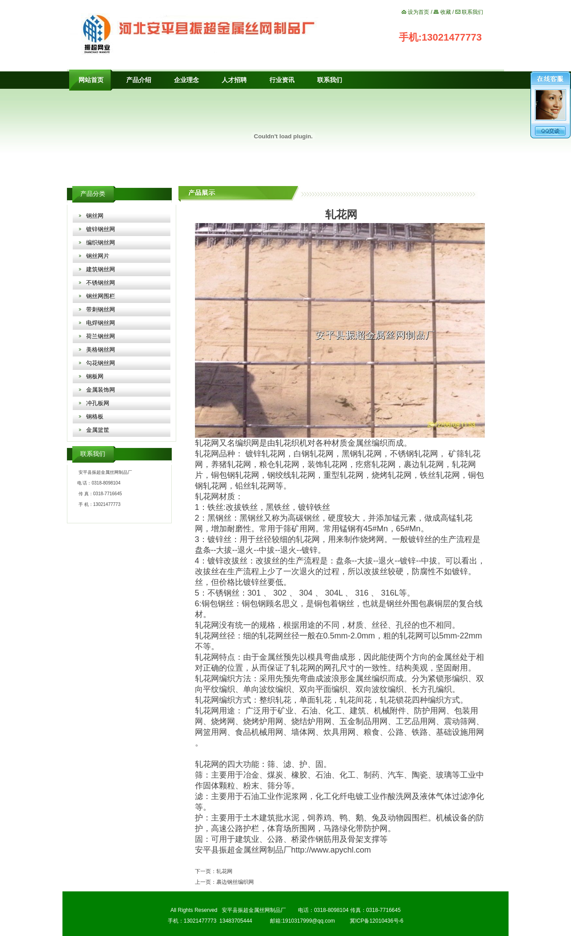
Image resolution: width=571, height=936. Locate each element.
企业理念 (186, 80)
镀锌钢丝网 (100, 229)
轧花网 (207, 443)
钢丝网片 (97, 256)
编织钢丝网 (100, 242)
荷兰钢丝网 (100, 336)
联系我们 (472, 12)
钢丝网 (94, 215)
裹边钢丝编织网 (235, 882)
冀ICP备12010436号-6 (376, 921)
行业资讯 (281, 80)
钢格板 (94, 416)
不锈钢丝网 (100, 282)
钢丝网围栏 (100, 296)
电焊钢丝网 (100, 322)
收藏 (445, 12)
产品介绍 (138, 80)
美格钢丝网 (100, 349)
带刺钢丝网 (100, 309)
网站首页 (91, 80)
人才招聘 (234, 80)
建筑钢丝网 (100, 269)
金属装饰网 (100, 389)
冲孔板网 (97, 403)
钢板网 (94, 376)
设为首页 (418, 12)
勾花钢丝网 (100, 363)
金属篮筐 (97, 430)
